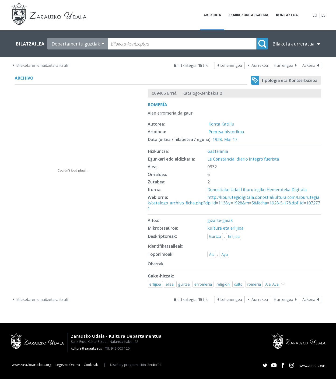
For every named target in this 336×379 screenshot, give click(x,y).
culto (238, 284)
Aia (211, 254)
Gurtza (215, 236)
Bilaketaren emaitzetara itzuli (42, 65)
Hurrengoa (283, 65)
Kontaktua (286, 15)
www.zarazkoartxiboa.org (31, 364)
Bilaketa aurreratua (294, 44)
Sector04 (154, 364)
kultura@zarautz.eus (86, 348)
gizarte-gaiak (220, 220)
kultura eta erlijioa (225, 228)
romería (254, 284)
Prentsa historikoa (226, 131)
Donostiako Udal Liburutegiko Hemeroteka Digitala (257, 189)
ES (323, 15)
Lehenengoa (231, 65)
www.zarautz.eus (313, 365)
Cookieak (91, 364)
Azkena (308, 65)
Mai (227, 139)
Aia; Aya (272, 284)
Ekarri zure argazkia (245, 15)
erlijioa (155, 284)
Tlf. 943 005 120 (117, 348)
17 (235, 139)
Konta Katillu (221, 124)
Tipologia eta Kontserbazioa (289, 80)
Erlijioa (234, 236)
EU (314, 15)
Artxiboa (206, 15)
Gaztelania (217, 151)
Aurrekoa (260, 65)
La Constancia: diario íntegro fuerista (243, 159)
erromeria (203, 284)
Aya (224, 254)
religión (223, 284)
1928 (217, 139)
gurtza (184, 284)
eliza (170, 284)
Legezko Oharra (67, 364)
